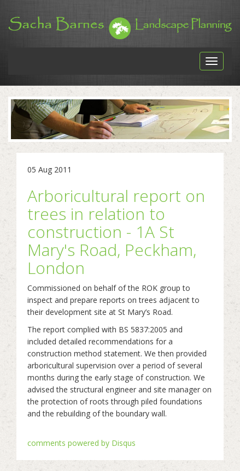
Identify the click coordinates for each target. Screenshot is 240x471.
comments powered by (81, 443)
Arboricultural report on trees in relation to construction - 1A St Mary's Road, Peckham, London (116, 231)
